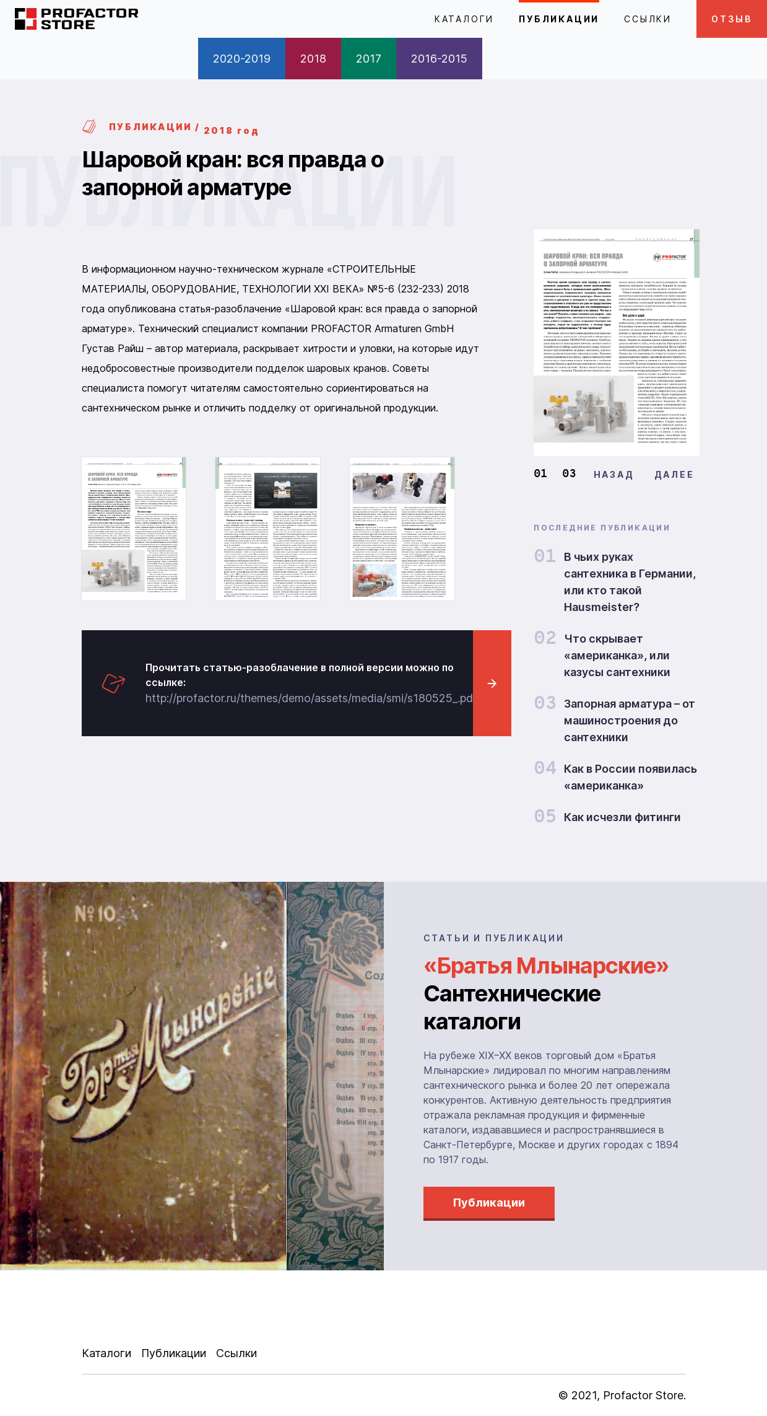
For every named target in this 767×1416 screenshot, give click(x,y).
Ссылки (648, 19)
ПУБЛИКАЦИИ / (141, 126)
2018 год (231, 130)
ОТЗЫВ (731, 19)
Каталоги (464, 19)
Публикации (559, 19)
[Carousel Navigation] (644, 474)
